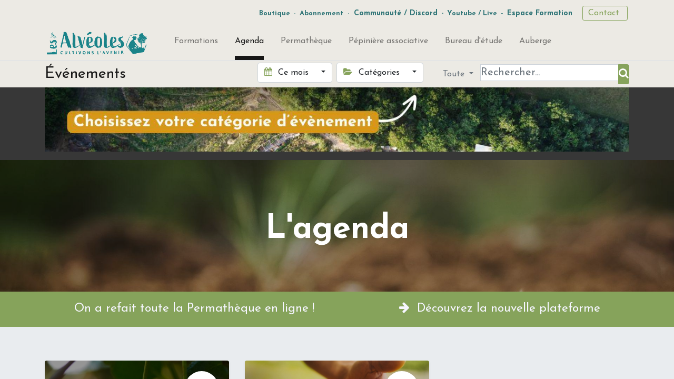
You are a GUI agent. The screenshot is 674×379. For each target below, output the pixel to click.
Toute (455, 74)
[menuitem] (196, 43)
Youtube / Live (472, 13)
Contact (605, 13)
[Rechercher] (623, 74)
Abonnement (321, 13)
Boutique (274, 13)
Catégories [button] (372, 72)
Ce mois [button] (287, 72)
